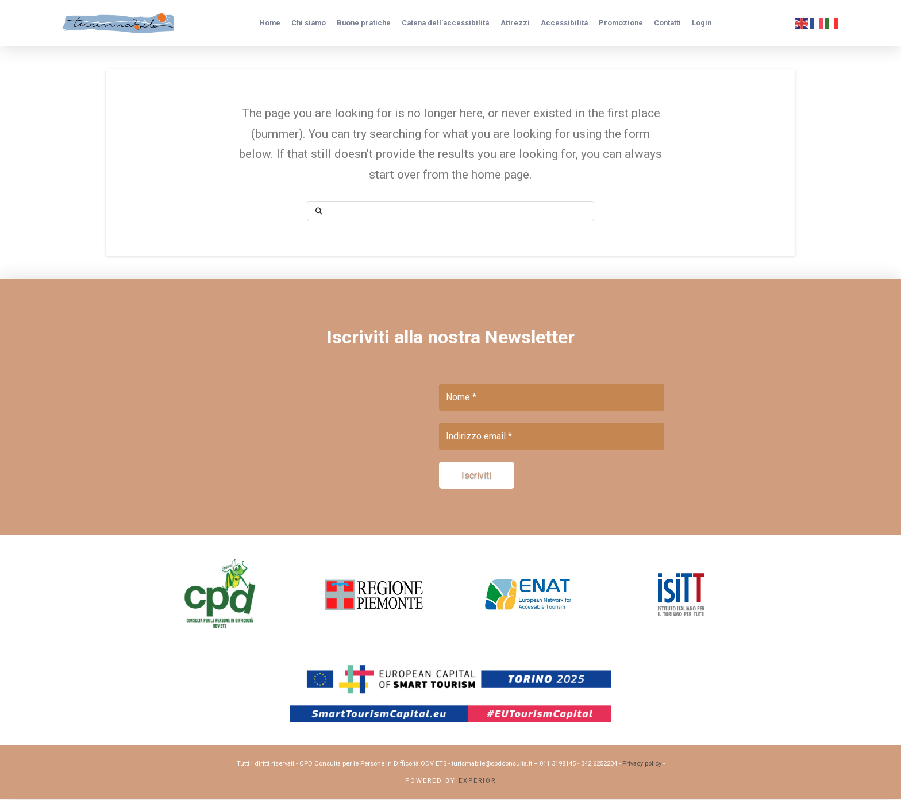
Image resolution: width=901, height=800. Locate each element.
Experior (477, 781)
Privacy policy (641, 764)
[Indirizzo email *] (551, 436)
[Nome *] (551, 397)
